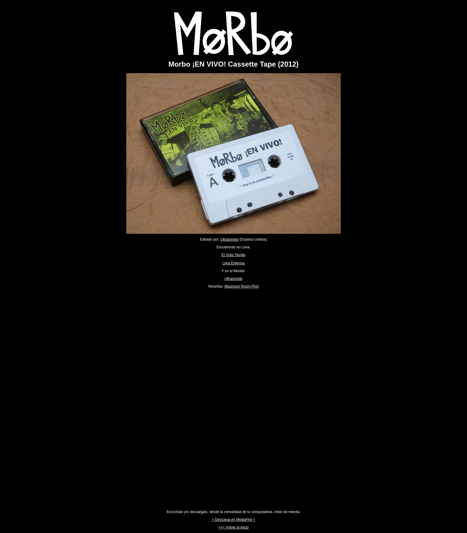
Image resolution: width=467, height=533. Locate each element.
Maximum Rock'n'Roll (242, 286)
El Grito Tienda (233, 255)
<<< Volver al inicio (233, 527)
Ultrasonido (229, 239)
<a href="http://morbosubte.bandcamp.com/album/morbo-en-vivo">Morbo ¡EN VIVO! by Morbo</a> (233, 399)
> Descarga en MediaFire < (233, 520)
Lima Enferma (233, 263)
